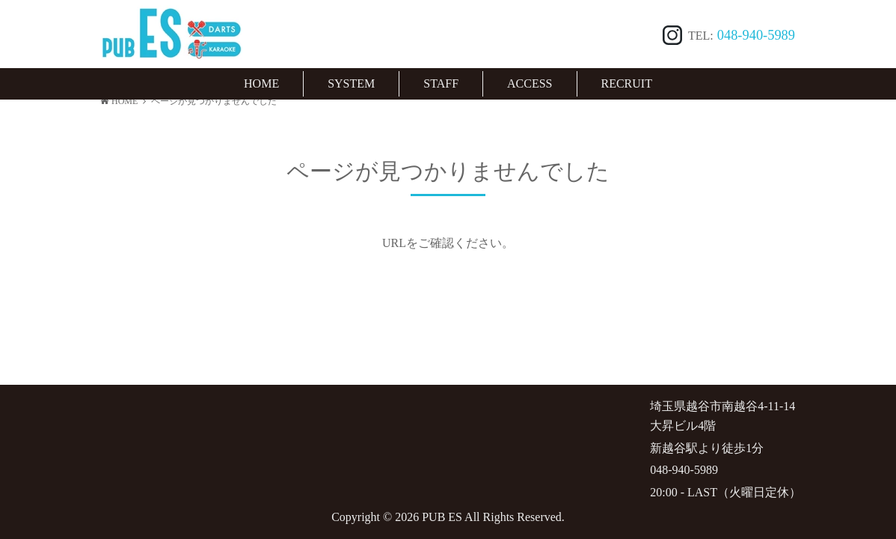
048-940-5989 (756, 35)
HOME (119, 101)
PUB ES (442, 517)
